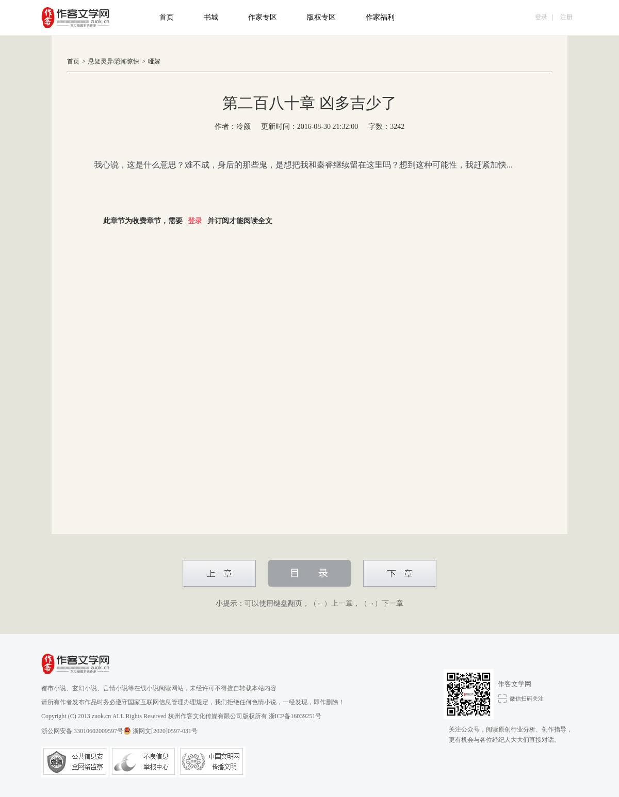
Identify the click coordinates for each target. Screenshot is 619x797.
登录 (541, 17)
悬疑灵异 (100, 61)
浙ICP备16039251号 (295, 716)
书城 (211, 17)
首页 (166, 17)
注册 (566, 17)
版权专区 (321, 17)
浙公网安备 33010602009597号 (86, 731)
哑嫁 (154, 61)
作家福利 (380, 17)
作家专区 (262, 17)
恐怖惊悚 (127, 61)
